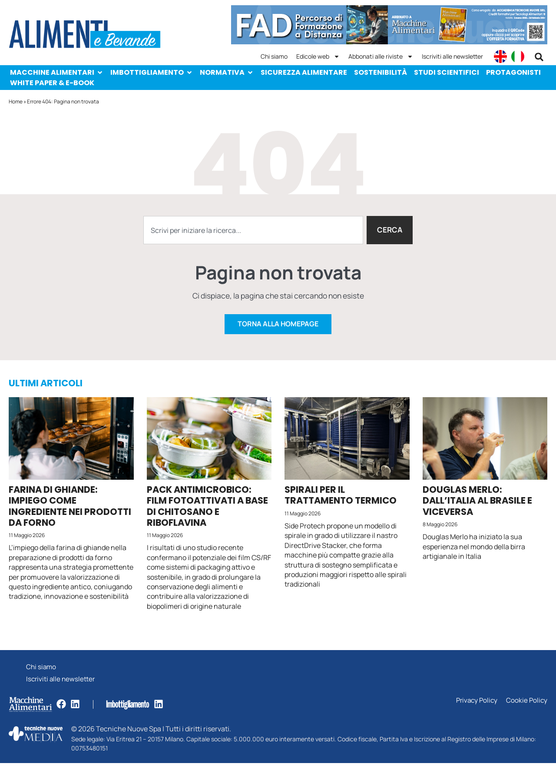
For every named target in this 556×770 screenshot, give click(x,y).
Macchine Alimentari (56, 72)
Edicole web (318, 56)
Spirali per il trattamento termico (341, 500)
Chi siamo (274, 56)
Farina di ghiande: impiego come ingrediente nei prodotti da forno (70, 511)
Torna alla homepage (278, 329)
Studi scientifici (446, 72)
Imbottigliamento (151, 72)
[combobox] (252, 230)
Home (16, 101)
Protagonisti (513, 72)
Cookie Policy (526, 708)
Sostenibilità (380, 72)
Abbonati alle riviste (380, 56)
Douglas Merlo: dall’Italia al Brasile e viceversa (477, 505)
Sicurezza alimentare (304, 72)
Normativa (227, 72)
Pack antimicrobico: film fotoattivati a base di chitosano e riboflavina (207, 511)
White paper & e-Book (52, 83)
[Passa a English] (500, 56)
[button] (539, 57)
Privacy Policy (474, 708)
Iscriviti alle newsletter (452, 56)
